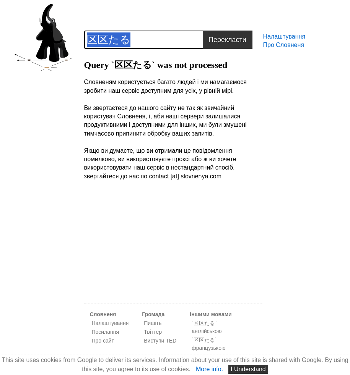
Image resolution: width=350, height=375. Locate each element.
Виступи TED (160, 341)
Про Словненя (283, 45)
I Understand (248, 369)
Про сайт (103, 341)
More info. (209, 369)
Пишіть (152, 323)
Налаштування (284, 36)
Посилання (105, 332)
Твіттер (153, 332)
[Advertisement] (173, 246)
